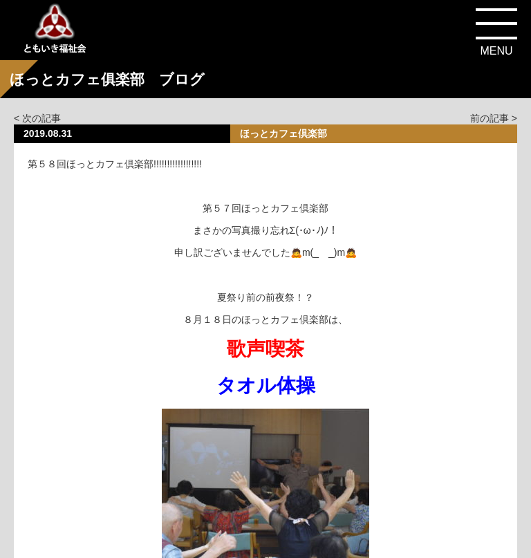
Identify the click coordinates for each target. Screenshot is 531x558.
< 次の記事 (37, 118)
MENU (496, 51)
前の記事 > (493, 118)
